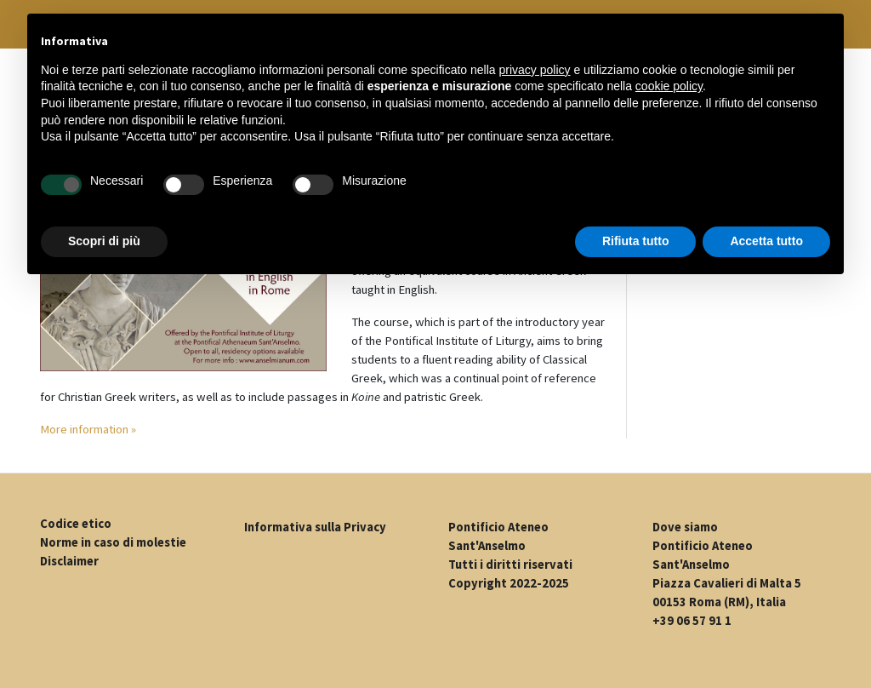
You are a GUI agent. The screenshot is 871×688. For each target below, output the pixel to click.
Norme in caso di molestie (113, 542)
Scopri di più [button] (104, 241)
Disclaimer (69, 561)
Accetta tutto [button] (766, 241)
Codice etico (75, 523)
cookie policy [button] (669, 86)
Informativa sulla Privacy (315, 527)
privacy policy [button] (535, 70)
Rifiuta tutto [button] (635, 241)
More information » (88, 429)
